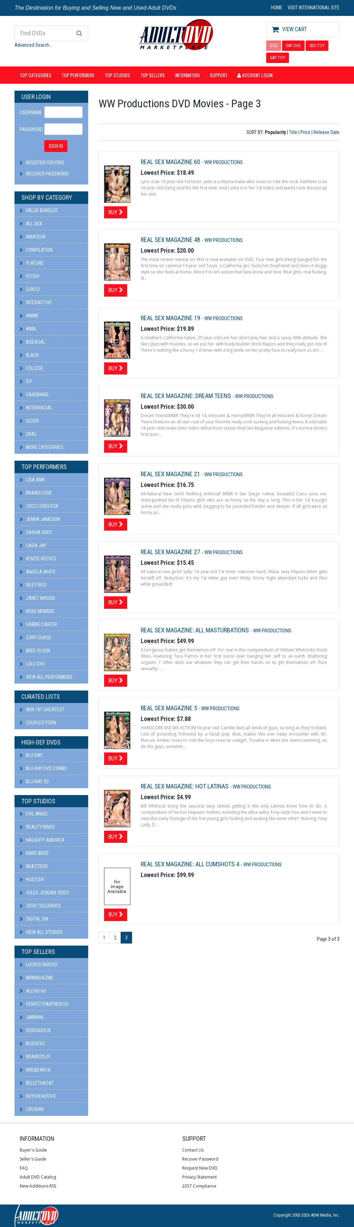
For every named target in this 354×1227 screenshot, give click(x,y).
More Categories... (43, 447)
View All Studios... (43, 932)
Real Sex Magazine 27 (171, 552)
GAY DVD (293, 45)
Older (29, 421)
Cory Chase (36, 637)
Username (29, 112)
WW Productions (223, 162)
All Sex (31, 223)
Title (293, 132)
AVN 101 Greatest (42, 709)
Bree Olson (35, 650)
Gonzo (30, 289)
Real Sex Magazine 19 (171, 318)
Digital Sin (34, 919)
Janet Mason (37, 598)
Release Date (326, 132)
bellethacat (37, 1083)
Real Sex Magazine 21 (171, 474)
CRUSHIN (32, 1109)
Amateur (33, 237)
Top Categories (35, 75)
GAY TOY (277, 57)
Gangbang (34, 394)
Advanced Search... (33, 45)
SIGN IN (56, 146)
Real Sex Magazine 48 (171, 239)
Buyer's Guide (33, 1150)
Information (187, 75)
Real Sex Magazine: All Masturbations (195, 630)
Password (29, 129)
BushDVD (32, 1043)
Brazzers (34, 866)
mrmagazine (37, 978)
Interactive (36, 302)
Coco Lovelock (39, 506)
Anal (28, 329)
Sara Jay (33, 545)
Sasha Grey (36, 532)
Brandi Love (36, 493)
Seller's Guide (33, 1159)
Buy (115, 212)
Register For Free (45, 162)
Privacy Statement (199, 1177)
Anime (29, 315)
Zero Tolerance (40, 906)
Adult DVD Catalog (38, 1177)
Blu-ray (31, 755)
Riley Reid (33, 585)
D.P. (26, 381)
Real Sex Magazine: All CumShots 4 (191, 864)
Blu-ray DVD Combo (43, 768)
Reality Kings (37, 827)
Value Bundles (39, 210)
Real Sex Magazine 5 (169, 708)
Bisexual (32, 342)
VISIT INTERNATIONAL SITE (313, 7)
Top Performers (78, 75)
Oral (28, 434)
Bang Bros (34, 853)
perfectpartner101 (44, 1004)
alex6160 (33, 991)
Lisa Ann (32, 479)
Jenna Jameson (40, 519)
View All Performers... (47, 677)
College (31, 368)
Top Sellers (152, 75)
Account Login (254, 75)
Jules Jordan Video (44, 892)
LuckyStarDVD (38, 964)
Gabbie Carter (38, 624)
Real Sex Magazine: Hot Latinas (185, 786)
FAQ (24, 1168)
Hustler (32, 879)
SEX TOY (317, 45)
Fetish (29, 276)
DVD (273, 45)
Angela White (38, 572)
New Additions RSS (38, 1186)
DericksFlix (35, 1030)
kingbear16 (35, 1070)
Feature (32, 263)
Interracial (36, 407)
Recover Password (47, 174)
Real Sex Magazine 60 (171, 161)
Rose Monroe (37, 611)
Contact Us (193, 1150)
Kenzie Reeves (38, 558)
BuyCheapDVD (38, 1096)
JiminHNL (32, 1017)
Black (29, 355)
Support (218, 75)
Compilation (36, 250)
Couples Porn (38, 722)
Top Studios (117, 75)
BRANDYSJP (35, 1056)
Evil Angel (34, 814)
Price (305, 132)
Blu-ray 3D (34, 781)
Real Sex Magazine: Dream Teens (186, 395)
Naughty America (42, 840)
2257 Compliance (199, 1186)
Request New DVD (199, 1168)
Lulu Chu (32, 664)
